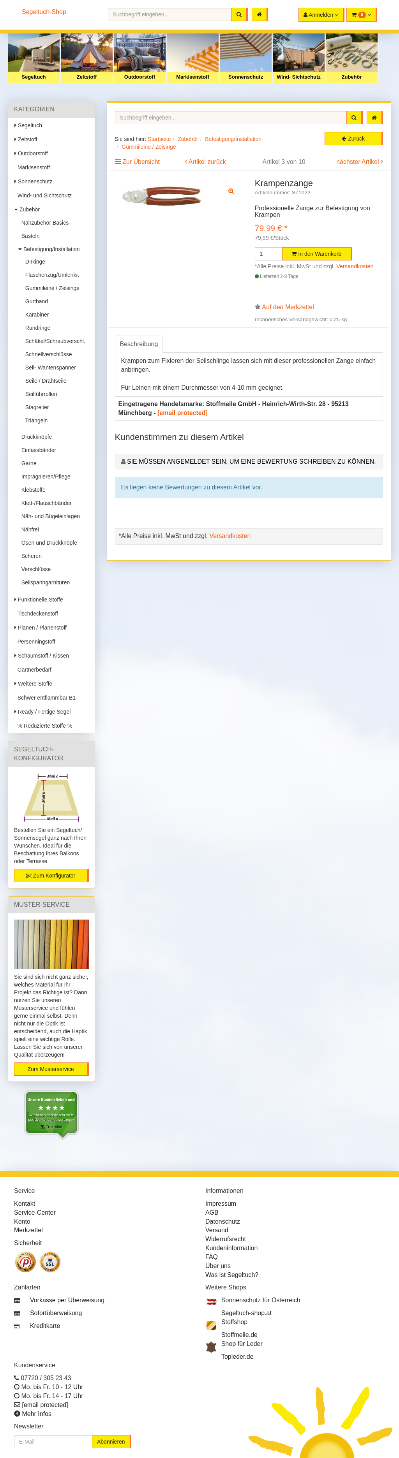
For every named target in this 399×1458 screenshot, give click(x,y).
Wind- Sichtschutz (299, 77)
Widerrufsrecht (225, 1239)
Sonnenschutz (245, 77)
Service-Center (35, 1212)
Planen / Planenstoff (40, 627)
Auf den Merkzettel (288, 307)
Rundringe (36, 328)
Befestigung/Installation (49, 249)
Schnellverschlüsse (47, 354)
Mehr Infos (36, 1414)
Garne (27, 463)
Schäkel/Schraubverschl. (53, 341)
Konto (22, 1221)
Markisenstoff (192, 77)
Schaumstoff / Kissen (41, 655)
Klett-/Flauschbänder (45, 503)
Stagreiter (35, 407)
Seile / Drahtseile (44, 381)
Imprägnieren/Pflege (44, 476)
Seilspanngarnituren (44, 582)
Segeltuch (33, 77)
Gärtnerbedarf (32, 670)
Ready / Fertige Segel (42, 712)
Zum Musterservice (51, 1069)
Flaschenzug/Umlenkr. (50, 275)
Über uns (218, 1266)
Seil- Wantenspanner (49, 367)
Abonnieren (111, 1442)
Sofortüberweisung (56, 1313)
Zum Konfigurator (50, 875)
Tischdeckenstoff (36, 613)
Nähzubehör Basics (43, 223)
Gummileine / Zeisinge (50, 288)
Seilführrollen (39, 394)
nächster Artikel (358, 161)
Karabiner (35, 314)
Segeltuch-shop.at (246, 1313)
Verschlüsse (34, 569)
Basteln (28, 236)
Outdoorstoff (139, 77)
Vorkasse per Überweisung (67, 1300)
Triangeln (35, 420)
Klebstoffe (32, 490)
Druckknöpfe (35, 437)
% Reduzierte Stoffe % (43, 726)
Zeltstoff (87, 77)
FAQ (211, 1257)
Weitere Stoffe (33, 684)
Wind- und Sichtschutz (43, 195)
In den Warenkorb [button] (316, 254)
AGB (212, 1212)
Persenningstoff (34, 641)
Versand (216, 1230)
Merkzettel (28, 1230)
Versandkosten (354, 266)
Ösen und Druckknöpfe (47, 543)
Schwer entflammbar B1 (45, 698)
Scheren (30, 556)
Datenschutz (222, 1221)
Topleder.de (237, 1356)
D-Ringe (33, 262)
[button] (361, 15)
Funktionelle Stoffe (38, 599)
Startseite (159, 139)
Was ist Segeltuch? (231, 1275)
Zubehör (352, 77)
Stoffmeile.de (239, 1334)
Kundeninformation (231, 1248)
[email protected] (182, 413)
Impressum (220, 1203)
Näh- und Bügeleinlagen (49, 516)
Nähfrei (28, 529)
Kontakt (24, 1203)
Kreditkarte (45, 1326)
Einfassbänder (37, 450)
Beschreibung (139, 344)
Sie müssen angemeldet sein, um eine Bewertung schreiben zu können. (251, 461)
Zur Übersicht (141, 161)
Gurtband (35, 301)
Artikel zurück (207, 161)
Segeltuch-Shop (44, 12)
